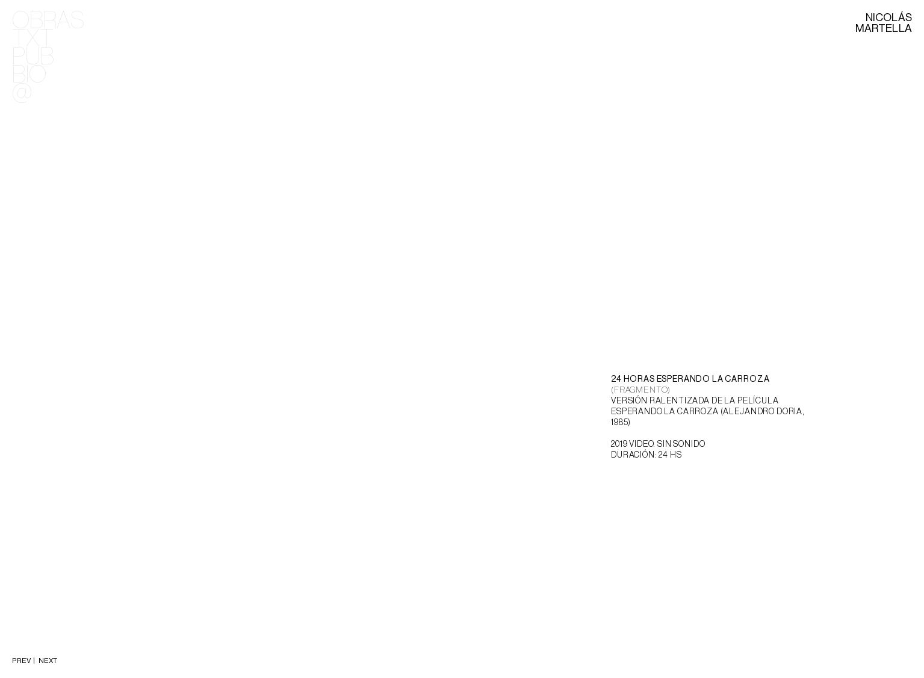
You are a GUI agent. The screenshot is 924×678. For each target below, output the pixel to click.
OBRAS (48, 21)
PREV (22, 660)
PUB (33, 57)
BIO (29, 75)
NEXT (46, 660)
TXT (33, 39)
